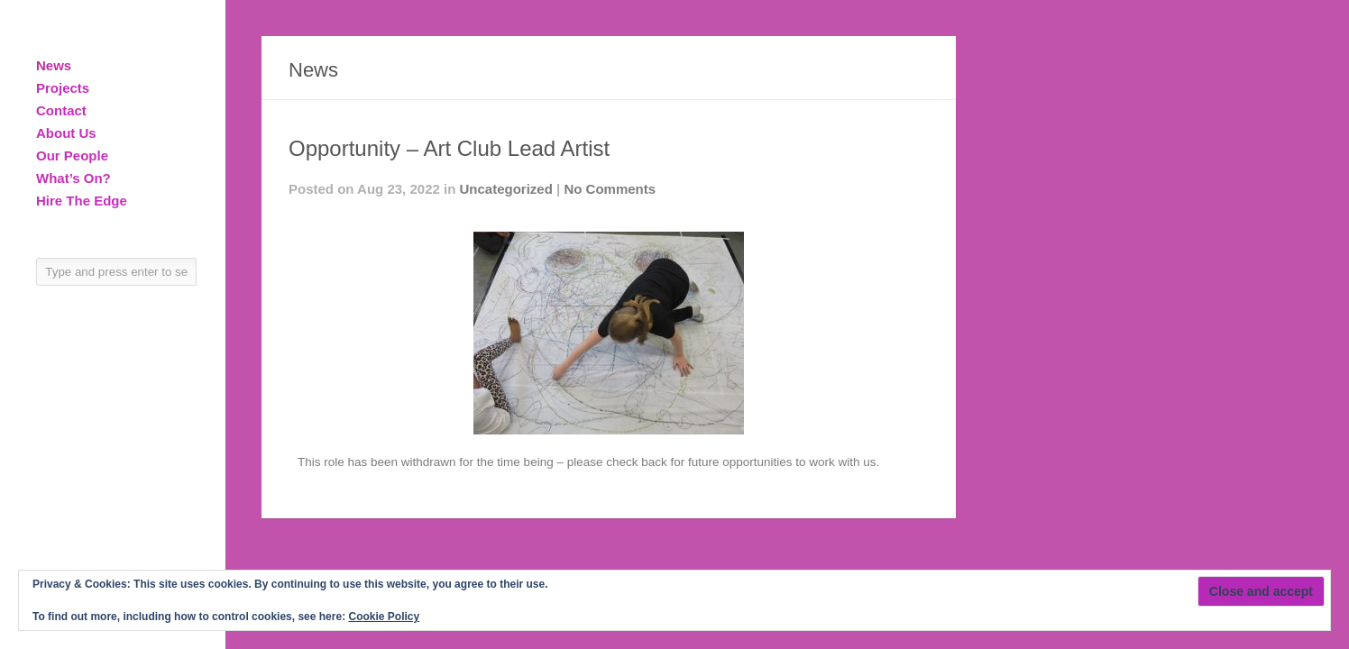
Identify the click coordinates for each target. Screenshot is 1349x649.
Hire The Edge (81, 200)
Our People (72, 155)
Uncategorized (506, 189)
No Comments (610, 189)
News (53, 65)
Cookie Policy (383, 616)
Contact (61, 110)
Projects (62, 88)
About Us (66, 133)
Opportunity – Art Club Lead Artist (449, 148)
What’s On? (73, 178)
